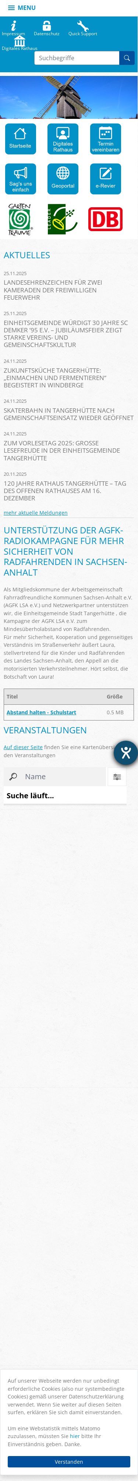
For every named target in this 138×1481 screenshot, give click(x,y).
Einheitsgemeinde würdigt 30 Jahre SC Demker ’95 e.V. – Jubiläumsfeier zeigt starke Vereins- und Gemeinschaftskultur (66, 333)
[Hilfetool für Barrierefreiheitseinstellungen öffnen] (126, 753)
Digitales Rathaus (20, 46)
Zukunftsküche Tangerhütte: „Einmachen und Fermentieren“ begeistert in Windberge (55, 377)
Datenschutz (47, 31)
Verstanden (69, 1461)
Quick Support (82, 31)
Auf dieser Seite (23, 747)
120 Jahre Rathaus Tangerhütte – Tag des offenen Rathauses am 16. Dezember (65, 490)
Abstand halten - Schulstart (41, 712)
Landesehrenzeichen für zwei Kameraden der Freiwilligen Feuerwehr (53, 289)
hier (75, 1436)
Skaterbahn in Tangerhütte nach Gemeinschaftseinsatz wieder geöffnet (69, 414)
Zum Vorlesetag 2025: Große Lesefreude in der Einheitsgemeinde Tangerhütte (62, 450)
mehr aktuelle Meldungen (36, 512)
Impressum (13, 31)
